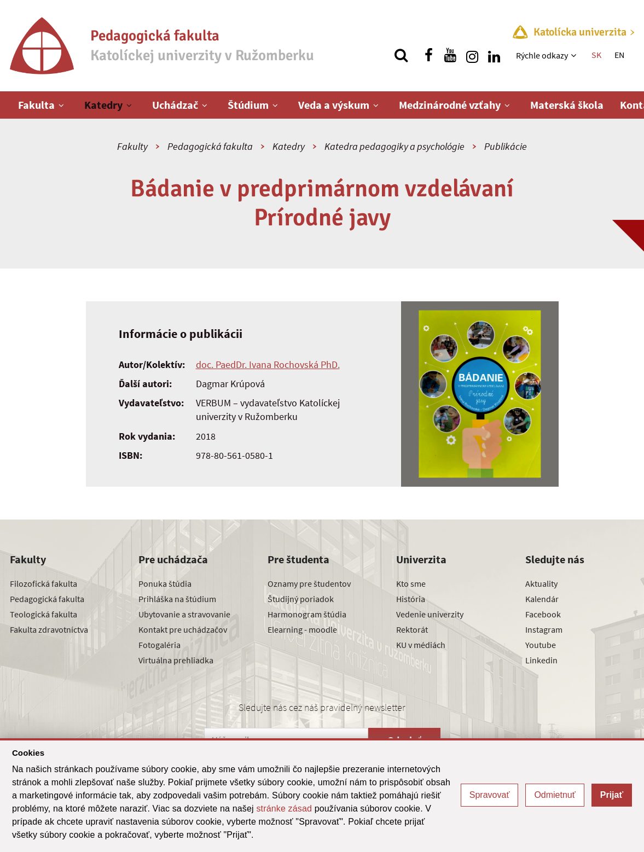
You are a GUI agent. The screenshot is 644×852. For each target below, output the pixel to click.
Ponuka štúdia (165, 583)
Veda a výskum (333, 105)
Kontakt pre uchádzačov (182, 629)
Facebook (543, 614)
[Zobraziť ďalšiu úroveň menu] (575, 55)
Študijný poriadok (301, 598)
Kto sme (411, 583)
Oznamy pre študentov (309, 583)
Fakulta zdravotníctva (49, 629)
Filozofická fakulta (43, 583)
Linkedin (541, 660)
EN (619, 54)
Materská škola (567, 105)
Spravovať (489, 795)
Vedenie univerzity (429, 614)
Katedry (103, 105)
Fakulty (132, 146)
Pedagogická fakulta (210, 146)
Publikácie (505, 146)
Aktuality (541, 583)
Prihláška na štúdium (177, 598)
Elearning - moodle (302, 629)
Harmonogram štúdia (307, 614)
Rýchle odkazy (542, 55)
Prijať (611, 795)
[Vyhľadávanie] (401, 55)
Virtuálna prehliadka (175, 660)
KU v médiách (420, 644)
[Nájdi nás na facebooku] (428, 55)
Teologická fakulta (43, 614)
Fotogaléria (159, 644)
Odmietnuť (554, 795)
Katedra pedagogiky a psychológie (394, 146)
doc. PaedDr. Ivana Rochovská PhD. (268, 364)
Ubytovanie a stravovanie (184, 614)
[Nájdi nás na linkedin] (494, 55)
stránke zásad (284, 808)
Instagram (543, 629)
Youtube (540, 644)
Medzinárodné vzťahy (450, 105)
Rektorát (412, 629)
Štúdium (248, 105)
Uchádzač (175, 105)
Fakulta (36, 105)
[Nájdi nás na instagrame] (472, 55)
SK (596, 54)
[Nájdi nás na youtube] (450, 55)
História (410, 598)
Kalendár (542, 598)
